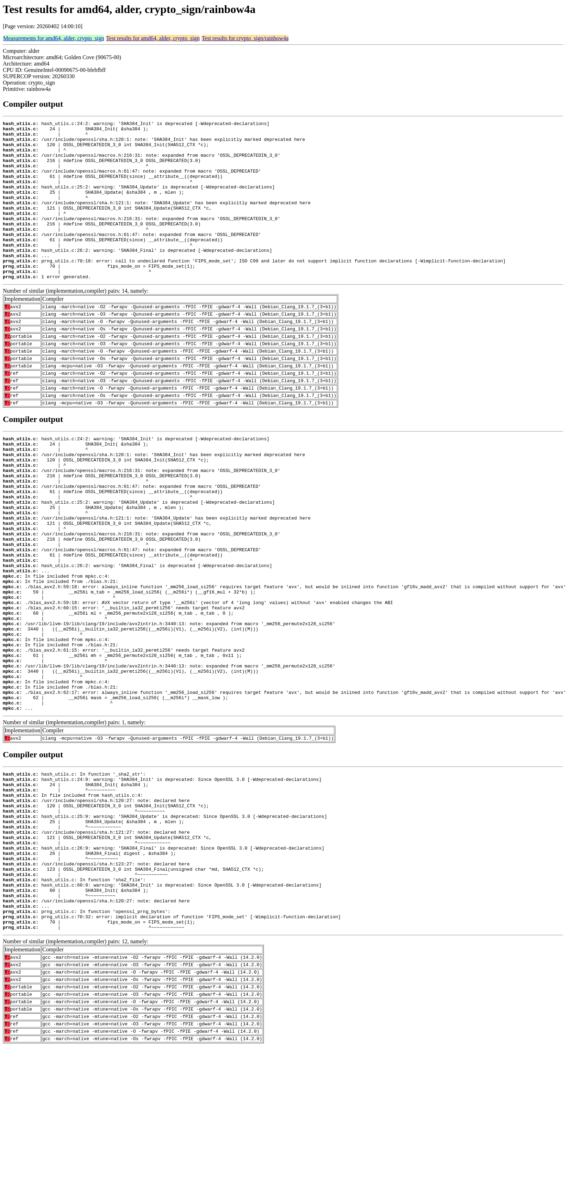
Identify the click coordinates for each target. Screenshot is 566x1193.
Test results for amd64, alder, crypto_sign (152, 38)
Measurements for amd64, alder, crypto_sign (53, 38)
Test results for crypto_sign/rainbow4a (245, 38)
